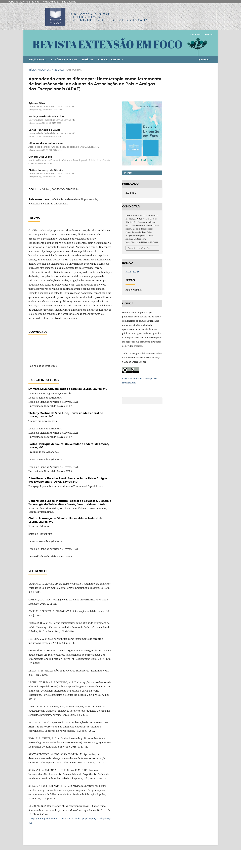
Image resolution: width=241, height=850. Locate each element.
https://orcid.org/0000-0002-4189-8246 (44, 137)
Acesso (208, 34)
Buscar (204, 59)
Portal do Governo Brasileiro (23, 1)
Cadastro (195, 34)
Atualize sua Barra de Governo (59, 1)
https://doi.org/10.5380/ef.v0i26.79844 (56, 189)
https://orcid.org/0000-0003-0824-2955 (45, 150)
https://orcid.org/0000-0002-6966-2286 (44, 177)
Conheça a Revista (110, 59)
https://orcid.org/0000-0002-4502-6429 (45, 110)
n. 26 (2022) (58, 69)
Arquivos (44, 69)
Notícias (87, 59)
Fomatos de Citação (138, 248)
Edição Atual (37, 59)
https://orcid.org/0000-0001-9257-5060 (44, 123)
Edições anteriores (64, 59)
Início (32, 69)
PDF (129, 173)
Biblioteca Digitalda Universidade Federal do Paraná (109, 17)
